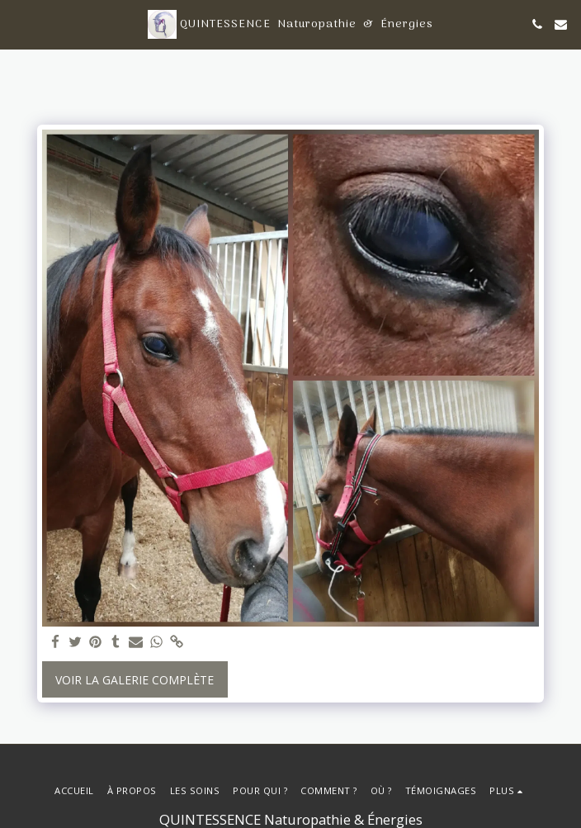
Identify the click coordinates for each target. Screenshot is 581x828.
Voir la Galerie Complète (134, 680)
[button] (18, 23)
